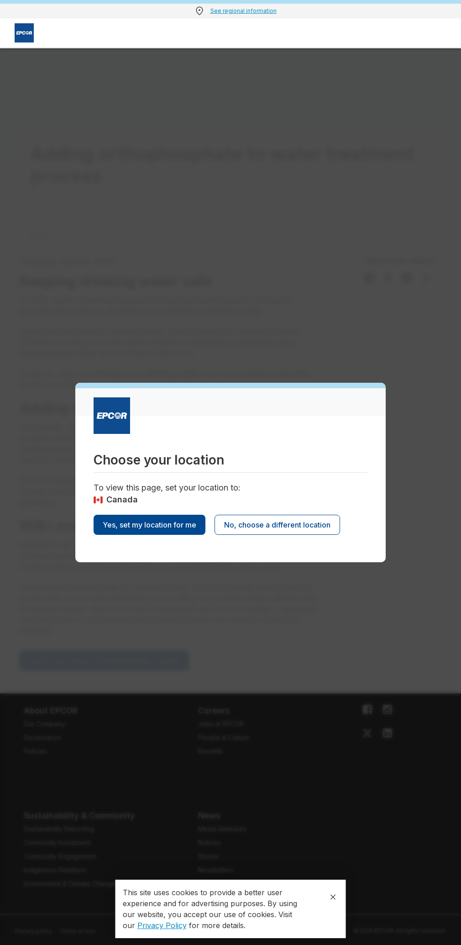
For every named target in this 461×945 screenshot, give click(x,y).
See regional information (243, 10)
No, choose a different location (277, 524)
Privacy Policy (162, 925)
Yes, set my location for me (149, 524)
